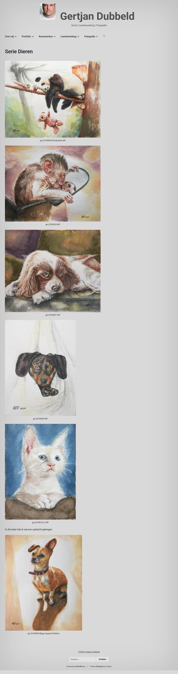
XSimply (99, 666)
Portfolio (26, 36)
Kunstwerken (46, 36)
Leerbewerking (68, 36)
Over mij (9, 36)
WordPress (80, 666)
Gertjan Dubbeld (97, 16)
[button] (104, 36)
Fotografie (89, 36)
